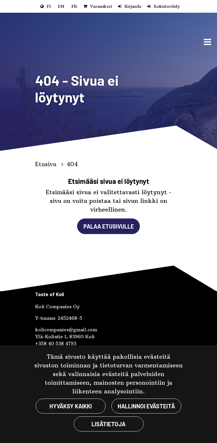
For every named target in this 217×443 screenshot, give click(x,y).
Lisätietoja (108, 423)
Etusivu (46, 164)
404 (72, 164)
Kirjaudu (132, 6)
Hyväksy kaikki (71, 406)
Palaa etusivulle (108, 226)
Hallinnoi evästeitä (146, 406)
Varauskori (101, 6)
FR (74, 6)
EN (61, 6)
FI (49, 6)
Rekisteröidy (167, 6)
